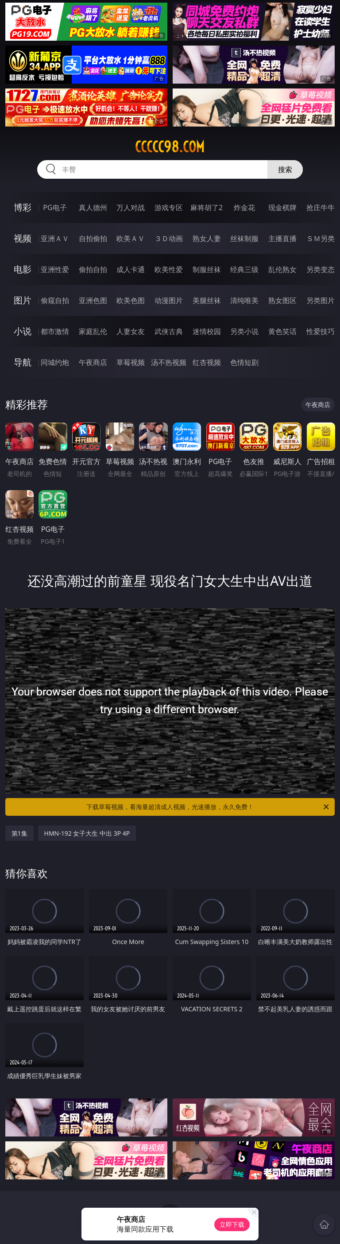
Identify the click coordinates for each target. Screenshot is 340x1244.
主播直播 (282, 238)
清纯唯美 (244, 300)
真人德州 (93, 207)
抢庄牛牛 (320, 207)
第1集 (19, 833)
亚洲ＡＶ (55, 238)
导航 (22, 362)
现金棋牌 (282, 207)
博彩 (22, 207)
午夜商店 (93, 362)
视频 (22, 238)
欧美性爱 (169, 269)
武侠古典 (169, 331)
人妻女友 (130, 331)
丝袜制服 (244, 238)
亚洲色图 (93, 300)
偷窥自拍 (55, 300)
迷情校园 (207, 331)
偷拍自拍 (93, 269)
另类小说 (244, 331)
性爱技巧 (320, 331)
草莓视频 (130, 362)
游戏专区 (169, 207)
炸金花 (244, 207)
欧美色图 (130, 300)
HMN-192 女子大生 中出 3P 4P (87, 833)
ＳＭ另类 (320, 238)
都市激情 (55, 331)
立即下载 (232, 1224)
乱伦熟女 (282, 269)
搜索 (285, 169)
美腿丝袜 (207, 300)
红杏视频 (207, 362)
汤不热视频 (168, 362)
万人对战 (130, 207)
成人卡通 (130, 269)
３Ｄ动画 (169, 238)
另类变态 (320, 269)
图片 (22, 300)
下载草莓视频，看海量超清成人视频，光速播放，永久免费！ (208, 807)
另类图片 (320, 300)
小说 (22, 331)
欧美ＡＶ (130, 238)
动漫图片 (169, 300)
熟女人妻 (207, 238)
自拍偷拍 (93, 238)
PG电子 (54, 207)
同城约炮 (55, 362)
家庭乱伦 (93, 331)
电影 (22, 269)
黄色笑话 (282, 331)
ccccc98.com (170, 147)
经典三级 (244, 269)
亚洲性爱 (55, 269)
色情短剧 (244, 362)
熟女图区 (282, 300)
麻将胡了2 (206, 207)
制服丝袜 (207, 269)
